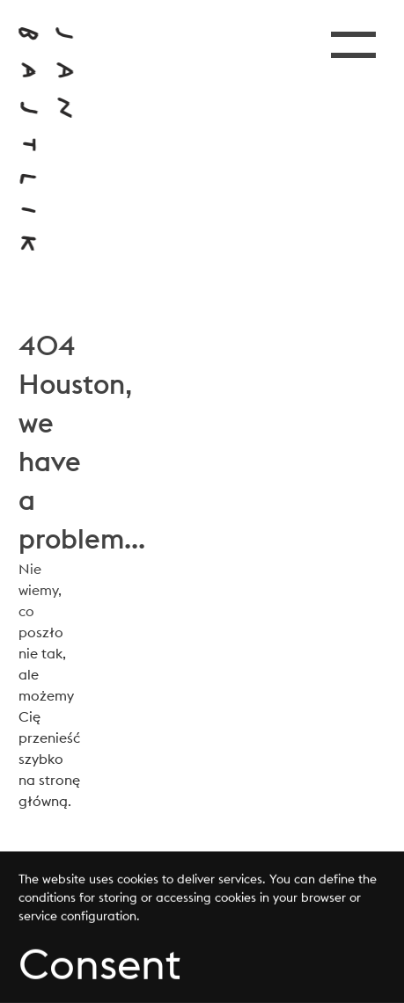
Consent (99, 965)
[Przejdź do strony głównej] (45, 139)
